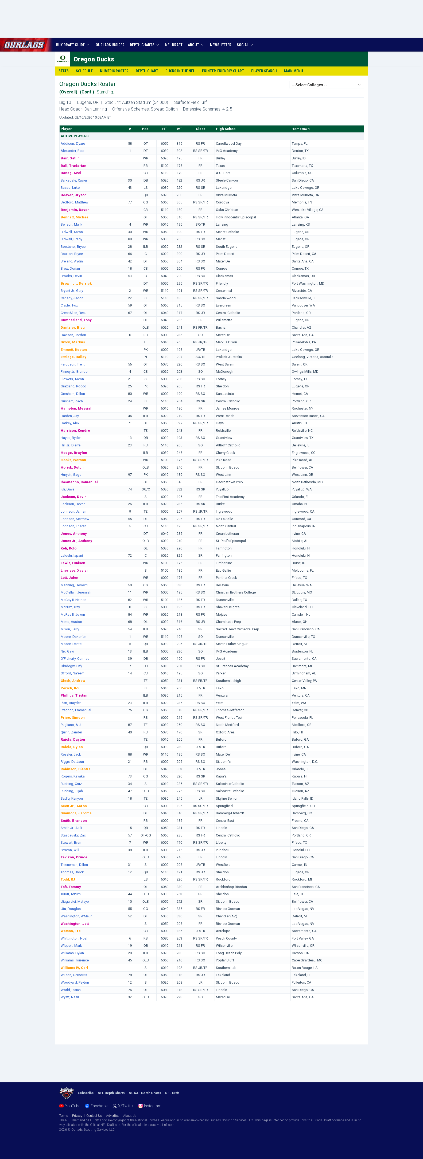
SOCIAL (245, 45)
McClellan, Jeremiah (76, 592)
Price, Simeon (73, 718)
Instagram (152, 1106)
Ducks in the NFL (180, 71)
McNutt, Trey (70, 607)
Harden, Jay (70, 416)
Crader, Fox (69, 305)
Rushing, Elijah (72, 791)
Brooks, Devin (71, 276)
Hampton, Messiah (76, 408)
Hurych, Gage (71, 475)
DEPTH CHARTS (145, 45)
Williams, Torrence (75, 960)
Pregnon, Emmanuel (76, 710)
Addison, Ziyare (73, 144)
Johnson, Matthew (75, 519)
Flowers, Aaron (72, 379)
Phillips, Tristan (74, 695)
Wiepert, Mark (71, 946)
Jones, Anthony (74, 534)
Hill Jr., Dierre (70, 445)
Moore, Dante (71, 644)
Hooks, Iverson (73, 460)
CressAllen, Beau (74, 313)
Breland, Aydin (72, 261)
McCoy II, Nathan (73, 600)
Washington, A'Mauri (76, 916)
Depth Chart (147, 71)
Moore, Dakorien (73, 637)
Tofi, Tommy (71, 887)
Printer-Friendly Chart (223, 71)
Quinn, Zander (71, 732)
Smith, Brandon (74, 821)
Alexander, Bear (72, 151)
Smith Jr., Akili (71, 828)
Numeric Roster (114, 71)
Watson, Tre (71, 931)
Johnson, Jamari (73, 511)
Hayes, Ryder (71, 438)
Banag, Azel (71, 173)
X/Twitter (126, 1106)
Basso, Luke (70, 188)
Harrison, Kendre (75, 431)
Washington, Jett (75, 924)
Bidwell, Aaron (72, 232)
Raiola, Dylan (72, 747)
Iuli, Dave (67, 489)
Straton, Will (70, 850)
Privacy (77, 1116)
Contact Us (94, 1116)
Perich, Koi (70, 688)
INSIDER (110, 45)
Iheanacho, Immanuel (79, 482)
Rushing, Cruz (71, 784)
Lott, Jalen (69, 578)
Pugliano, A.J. (71, 725)
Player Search (264, 71)
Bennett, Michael (75, 217)
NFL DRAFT (174, 45)
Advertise (112, 1116)
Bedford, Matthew (74, 202)
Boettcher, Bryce (73, 247)
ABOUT (196, 45)
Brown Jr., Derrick (76, 283)
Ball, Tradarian (73, 166)
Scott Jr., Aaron (74, 806)
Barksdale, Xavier (74, 180)
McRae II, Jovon (73, 614)
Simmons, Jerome (76, 813)
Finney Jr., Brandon (75, 372)
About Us (130, 1116)
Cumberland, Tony (76, 320)
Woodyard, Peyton (75, 982)
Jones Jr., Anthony (76, 541)
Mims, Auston (71, 622)
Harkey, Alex (70, 423)
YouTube (72, 1106)
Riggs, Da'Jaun (72, 762)
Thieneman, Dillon (74, 865)
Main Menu (293, 71)
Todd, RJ (68, 879)
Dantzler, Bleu (73, 327)
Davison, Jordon (73, 335)
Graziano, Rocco (73, 386)
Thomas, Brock (72, 872)
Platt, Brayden (71, 703)
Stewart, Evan (71, 842)
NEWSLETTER (220, 45)
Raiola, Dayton (73, 739)
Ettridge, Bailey (73, 357)
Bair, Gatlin (70, 158)
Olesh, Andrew (73, 681)
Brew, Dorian (70, 268)
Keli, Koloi (69, 548)
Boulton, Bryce (72, 254)
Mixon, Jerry (70, 629)
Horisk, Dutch (72, 467)
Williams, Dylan (72, 953)
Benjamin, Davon (75, 210)
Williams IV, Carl (74, 968)
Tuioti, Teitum (71, 894)
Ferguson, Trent (73, 364)
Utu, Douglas (71, 909)
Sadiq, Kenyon (72, 798)
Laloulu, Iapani (72, 555)
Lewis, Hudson (73, 563)
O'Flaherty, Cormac (75, 659)
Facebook (99, 1106)
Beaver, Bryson (74, 195)
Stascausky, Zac (73, 835)
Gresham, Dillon (73, 394)
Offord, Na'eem (72, 673)
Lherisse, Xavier (74, 570)
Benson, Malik (71, 224)
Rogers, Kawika (73, 776)
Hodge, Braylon (74, 453)
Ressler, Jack (71, 754)
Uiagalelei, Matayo (75, 901)
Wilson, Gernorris (74, 975)
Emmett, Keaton (74, 350)
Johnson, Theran (73, 526)
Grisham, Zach (72, 401)
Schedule (84, 71)
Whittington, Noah (74, 938)
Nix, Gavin (68, 651)
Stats (64, 71)
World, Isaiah (71, 990)
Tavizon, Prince (74, 857)
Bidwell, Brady (71, 239)
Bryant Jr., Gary (72, 291)
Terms (63, 1116)
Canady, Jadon (72, 298)
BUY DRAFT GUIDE (73, 45)
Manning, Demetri (74, 585)
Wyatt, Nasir (70, 997)
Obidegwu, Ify (71, 666)
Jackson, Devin (74, 497)
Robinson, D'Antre (76, 769)
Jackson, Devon (73, 504)
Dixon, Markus (73, 342)
